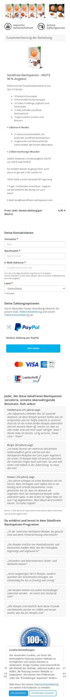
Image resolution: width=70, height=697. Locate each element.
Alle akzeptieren (18, 693)
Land (8, 283)
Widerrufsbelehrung (30, 311)
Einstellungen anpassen (42, 693)
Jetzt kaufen (33, 348)
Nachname (12, 250)
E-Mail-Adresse (15, 262)
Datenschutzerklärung (17, 315)
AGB (15, 311)
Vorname (11, 239)
